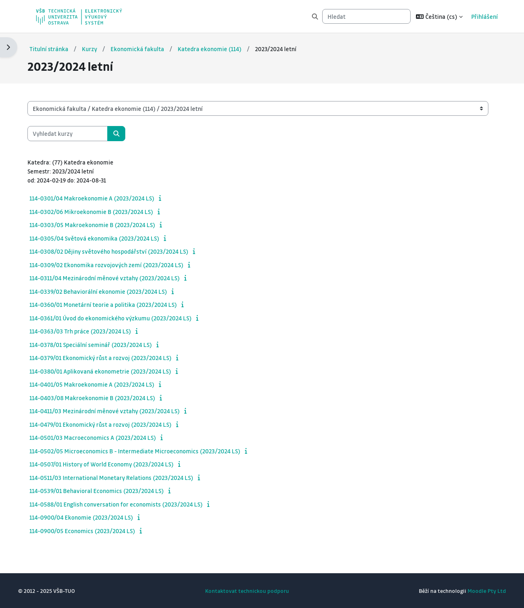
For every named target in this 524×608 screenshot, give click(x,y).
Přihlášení (484, 16)
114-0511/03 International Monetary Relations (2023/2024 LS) (119, 477)
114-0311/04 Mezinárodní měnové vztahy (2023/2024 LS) (113, 277)
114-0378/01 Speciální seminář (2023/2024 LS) (99, 344)
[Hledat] (366, 16)
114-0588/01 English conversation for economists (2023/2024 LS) (124, 504)
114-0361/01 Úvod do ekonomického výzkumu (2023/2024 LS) (119, 318)
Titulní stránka (57, 48)
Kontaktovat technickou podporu (247, 590)
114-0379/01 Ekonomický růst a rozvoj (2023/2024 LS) (109, 357)
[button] (439, 16)
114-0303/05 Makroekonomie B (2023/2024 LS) (100, 224)
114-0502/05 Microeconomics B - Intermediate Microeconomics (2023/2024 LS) (143, 451)
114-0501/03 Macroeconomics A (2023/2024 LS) (101, 437)
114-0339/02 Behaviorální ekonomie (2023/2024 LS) (106, 291)
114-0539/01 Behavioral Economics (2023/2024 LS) (105, 490)
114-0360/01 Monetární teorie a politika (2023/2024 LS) (111, 304)
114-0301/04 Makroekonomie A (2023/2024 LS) (100, 198)
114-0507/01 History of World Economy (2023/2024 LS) (110, 464)
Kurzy (98, 48)
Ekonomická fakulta (146, 48)
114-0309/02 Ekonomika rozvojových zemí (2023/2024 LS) (115, 264)
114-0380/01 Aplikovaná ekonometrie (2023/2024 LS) (108, 371)
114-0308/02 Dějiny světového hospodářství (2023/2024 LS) (117, 251)
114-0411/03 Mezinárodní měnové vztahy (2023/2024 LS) (113, 410)
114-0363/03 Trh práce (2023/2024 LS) (88, 331)
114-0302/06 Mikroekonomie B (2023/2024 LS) (99, 211)
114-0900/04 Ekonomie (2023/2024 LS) (89, 517)
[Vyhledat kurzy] (76, 133)
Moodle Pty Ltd (478, 590)
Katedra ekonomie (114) (218, 48)
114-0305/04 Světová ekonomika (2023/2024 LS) (102, 238)
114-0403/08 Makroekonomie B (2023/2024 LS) (100, 397)
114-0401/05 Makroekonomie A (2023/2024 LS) (100, 384)
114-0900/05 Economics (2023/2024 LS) (90, 530)
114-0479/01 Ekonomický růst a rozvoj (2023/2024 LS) (109, 424)
